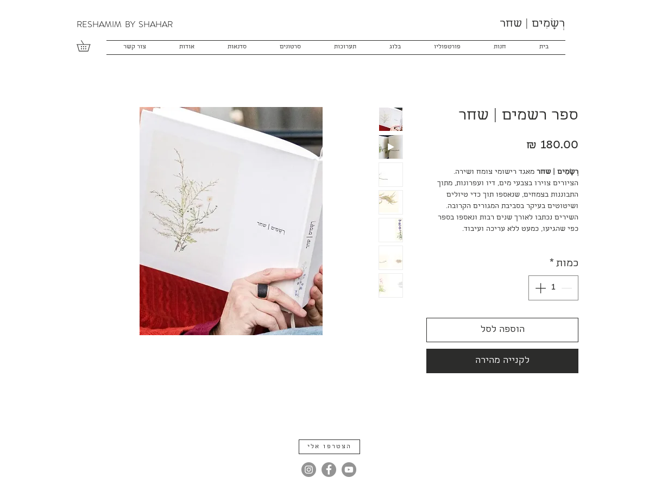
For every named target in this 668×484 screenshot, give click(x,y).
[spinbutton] (553, 288)
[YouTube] (349, 469)
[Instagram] (308, 469)
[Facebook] (329, 469)
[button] (89, 46)
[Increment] (539, 288)
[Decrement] (567, 288)
